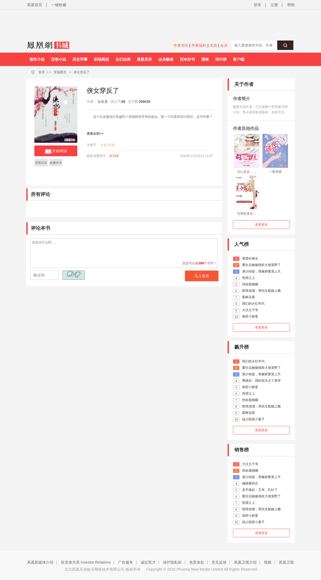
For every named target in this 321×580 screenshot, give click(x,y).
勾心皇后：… (246, 172)
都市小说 (37, 59)
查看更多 (261, 225)
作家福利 (198, 45)
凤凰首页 (34, 5)
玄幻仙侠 (122, 59)
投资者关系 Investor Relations (86, 562)
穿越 (111, 145)
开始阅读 (56, 151)
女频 (103, 145)
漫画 (205, 59)
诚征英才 (148, 562)
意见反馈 (219, 562)
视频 (267, 562)
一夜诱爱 (275, 172)
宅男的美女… (246, 214)
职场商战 (101, 59)
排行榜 (221, 59)
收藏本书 (56, 162)
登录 (257, 5)
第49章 (114, 156)
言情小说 (58, 59)
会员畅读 (165, 59)
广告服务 (125, 562)
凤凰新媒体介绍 (40, 562)
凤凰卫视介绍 (245, 562)
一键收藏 (58, 5)
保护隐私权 (172, 562)
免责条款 (196, 562)
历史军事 (79, 59)
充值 (213, 45)
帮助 (291, 5)
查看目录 (41, 162)
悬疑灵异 (144, 59)
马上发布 (201, 276)
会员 (224, 45)
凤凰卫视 (286, 562)
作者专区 (180, 45)
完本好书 (187, 59)
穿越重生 (60, 72)
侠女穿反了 (82, 72)
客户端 (238, 59)
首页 (41, 72)
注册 (274, 5)
